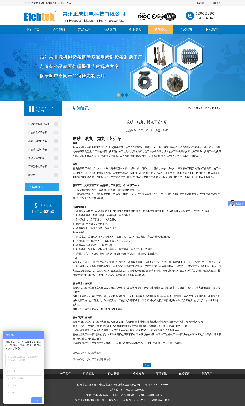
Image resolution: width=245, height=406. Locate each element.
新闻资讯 (161, 29)
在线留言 (186, 29)
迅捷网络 (155, 400)
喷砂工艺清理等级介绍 (99, 359)
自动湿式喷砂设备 (37, 149)
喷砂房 (31, 175)
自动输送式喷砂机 (37, 132)
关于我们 (59, 29)
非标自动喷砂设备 (37, 141)
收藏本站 (216, 3)
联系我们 (201, 3)
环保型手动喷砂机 (37, 166)
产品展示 (84, 29)
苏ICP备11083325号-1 (134, 400)
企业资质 (135, 29)
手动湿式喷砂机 (36, 158)
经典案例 (110, 29)
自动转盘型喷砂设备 (39, 124)
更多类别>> (36, 187)
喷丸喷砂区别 (94, 352)
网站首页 (33, 29)
